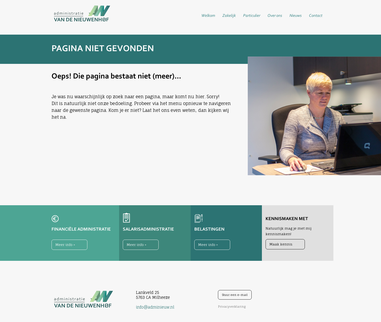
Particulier (251, 16)
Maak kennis (280, 244)
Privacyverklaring (232, 306)
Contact (315, 16)
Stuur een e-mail (235, 295)
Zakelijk (229, 16)
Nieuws (295, 16)
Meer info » (65, 245)
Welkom (208, 16)
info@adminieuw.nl (155, 307)
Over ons (275, 16)
